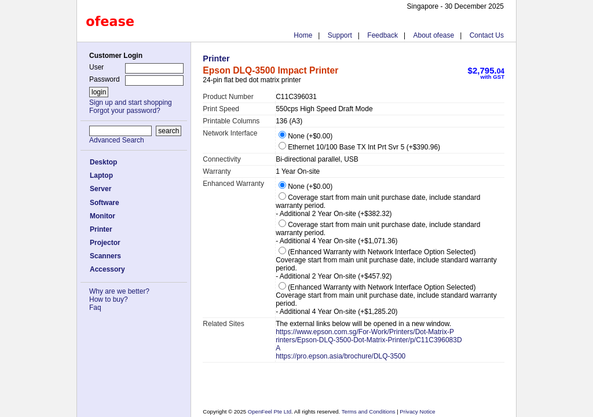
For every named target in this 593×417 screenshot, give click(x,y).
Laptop (101, 175)
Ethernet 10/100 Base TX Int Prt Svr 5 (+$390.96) (359, 147)
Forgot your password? (124, 111)
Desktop (103, 162)
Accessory (107, 269)
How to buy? (108, 299)
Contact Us (487, 35)
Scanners (105, 256)
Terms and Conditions (369, 411)
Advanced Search (116, 140)
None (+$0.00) (305, 136)
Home (303, 35)
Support (340, 35)
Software (104, 203)
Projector (105, 243)
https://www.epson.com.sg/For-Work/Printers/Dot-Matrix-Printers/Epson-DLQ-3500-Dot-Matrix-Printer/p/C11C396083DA (369, 340)
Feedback (382, 35)
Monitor (102, 216)
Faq (95, 307)
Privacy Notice (416, 411)
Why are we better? (119, 291)
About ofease (433, 35)
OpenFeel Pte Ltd (269, 411)
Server (100, 189)
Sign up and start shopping (130, 102)
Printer (101, 229)
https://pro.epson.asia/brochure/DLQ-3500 (340, 356)
